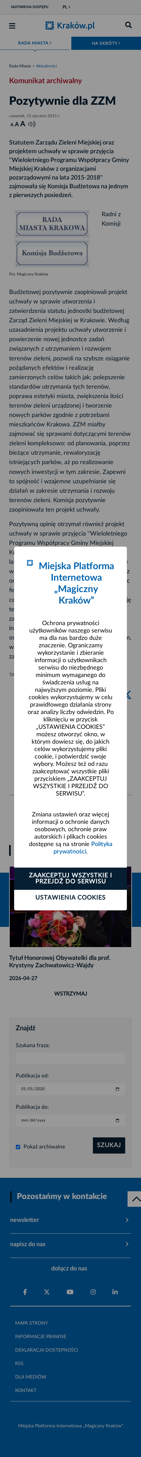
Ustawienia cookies (70, 898)
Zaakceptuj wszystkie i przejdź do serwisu (70, 879)
